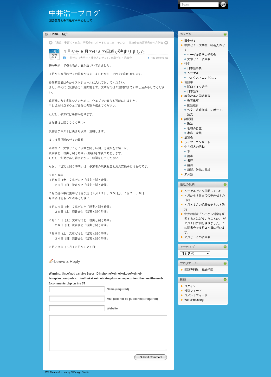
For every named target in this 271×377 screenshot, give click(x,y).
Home (54, 34)
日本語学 (193, 91)
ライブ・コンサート (197, 142)
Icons (64, 372)
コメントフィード (195, 295)
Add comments (159, 57)
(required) (118, 289)
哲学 (187, 63)
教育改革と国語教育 (197, 96)
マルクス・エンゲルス (201, 77)
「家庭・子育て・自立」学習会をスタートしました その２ (89, 42)
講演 (190, 165)
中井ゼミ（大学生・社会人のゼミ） (88, 57)
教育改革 (193, 100)
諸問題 (188, 119)
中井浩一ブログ (74, 13)
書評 (190, 160)
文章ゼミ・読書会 (121, 57)
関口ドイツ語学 (197, 86)
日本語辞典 (194, 68)
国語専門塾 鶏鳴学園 (198, 269)
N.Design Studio (80, 372)
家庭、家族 (194, 133)
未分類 (188, 174)
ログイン (190, 286)
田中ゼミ (190, 40)
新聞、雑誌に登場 (198, 169)
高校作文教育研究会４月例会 (146, 42)
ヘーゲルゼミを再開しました (203, 191)
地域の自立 (194, 128)
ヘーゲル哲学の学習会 (201, 54)
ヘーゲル (193, 73)
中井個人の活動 (194, 146)
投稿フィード (193, 290)
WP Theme (51, 372)
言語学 (188, 82)
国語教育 (193, 105)
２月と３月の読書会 (197, 237)
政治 (190, 123)
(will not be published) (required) (132, 299)
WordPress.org (194, 300)
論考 (190, 156)
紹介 (65, 34)
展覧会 (188, 137)
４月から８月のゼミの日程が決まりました (104, 51)
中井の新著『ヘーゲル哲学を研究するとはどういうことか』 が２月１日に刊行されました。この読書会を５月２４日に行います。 (205, 223)
